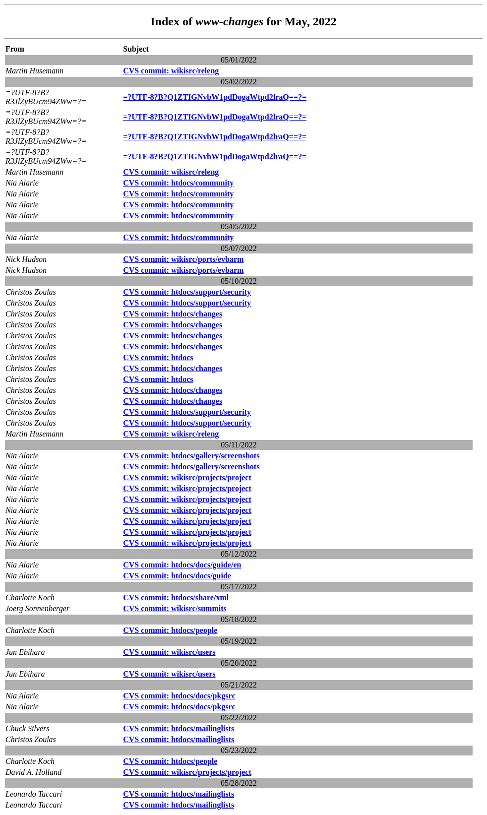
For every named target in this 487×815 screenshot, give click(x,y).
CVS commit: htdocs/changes (172, 314)
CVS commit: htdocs (158, 357)
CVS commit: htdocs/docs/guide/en (182, 565)
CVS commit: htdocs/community (178, 183)
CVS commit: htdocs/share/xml (176, 597)
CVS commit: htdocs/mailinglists (178, 728)
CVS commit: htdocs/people (170, 630)
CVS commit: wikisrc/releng (171, 70)
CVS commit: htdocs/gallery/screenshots (191, 455)
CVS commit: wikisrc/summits (175, 608)
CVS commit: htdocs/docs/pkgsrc (179, 695)
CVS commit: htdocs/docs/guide (177, 575)
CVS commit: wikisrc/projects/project (187, 477)
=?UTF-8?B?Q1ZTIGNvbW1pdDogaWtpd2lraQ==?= (214, 97)
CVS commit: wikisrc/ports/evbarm (183, 259)
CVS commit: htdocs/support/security (187, 292)
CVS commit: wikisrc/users (169, 652)
